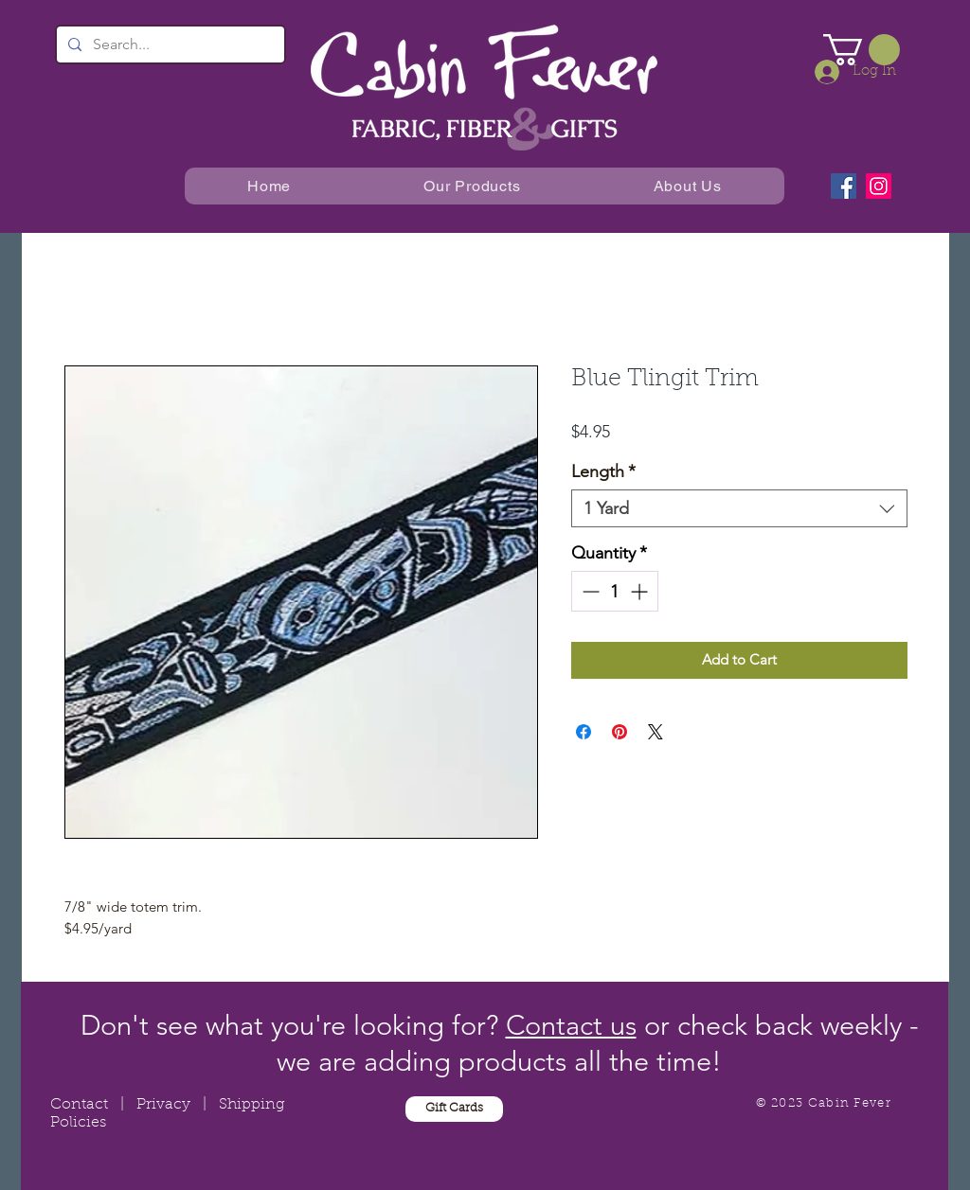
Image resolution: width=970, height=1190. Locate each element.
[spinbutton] (614, 591)
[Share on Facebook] (583, 731)
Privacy (163, 1104)
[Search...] (168, 44)
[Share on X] (655, 731)
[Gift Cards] (454, 1109)
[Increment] (641, 591)
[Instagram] (878, 186)
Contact (79, 1104)
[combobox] (739, 508)
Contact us (571, 1024)
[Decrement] (588, 591)
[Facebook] (843, 186)
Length (603, 471)
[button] (861, 49)
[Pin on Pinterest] (619, 731)
